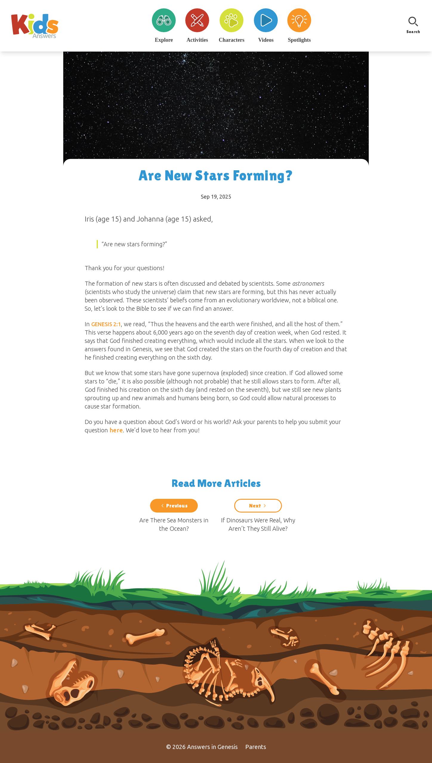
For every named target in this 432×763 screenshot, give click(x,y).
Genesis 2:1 (106, 324)
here (116, 430)
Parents (255, 746)
